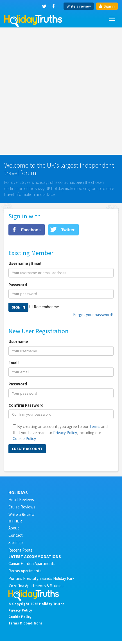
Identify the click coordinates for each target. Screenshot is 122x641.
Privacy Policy (65, 432)
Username (18, 341)
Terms (94, 426)
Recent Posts (20, 550)
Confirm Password (26, 405)
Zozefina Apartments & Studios (36, 585)
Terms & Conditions (25, 623)
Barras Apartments (25, 570)
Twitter (67, 229)
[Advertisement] (61, 91)
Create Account (27, 448)
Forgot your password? (93, 314)
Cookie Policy (24, 438)
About (13, 528)
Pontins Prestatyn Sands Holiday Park (41, 578)
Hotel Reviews (21, 499)
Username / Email (24, 263)
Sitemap (15, 542)
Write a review (79, 6)
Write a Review (21, 514)
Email (13, 362)
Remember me (46, 306)
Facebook (31, 229)
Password (17, 284)
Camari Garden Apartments (31, 563)
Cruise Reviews (21, 507)
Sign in (107, 6)
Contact (15, 535)
